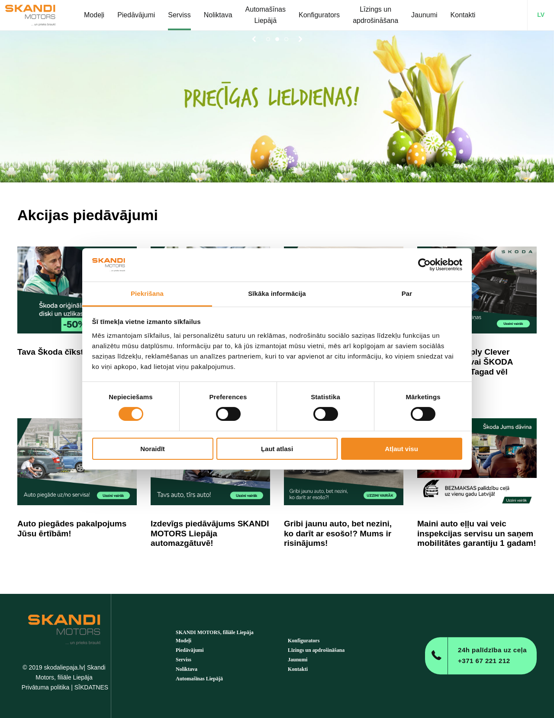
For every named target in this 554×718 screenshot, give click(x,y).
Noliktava (186, 669)
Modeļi (183, 641)
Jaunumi (297, 660)
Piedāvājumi (190, 650)
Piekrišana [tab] (147, 293)
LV (540, 14)
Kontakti (298, 669)
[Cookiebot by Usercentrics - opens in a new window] (424, 264)
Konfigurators (303, 641)
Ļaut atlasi (277, 448)
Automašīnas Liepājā (199, 679)
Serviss (183, 660)
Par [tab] (407, 293)
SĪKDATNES (91, 687)
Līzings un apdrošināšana (316, 650)
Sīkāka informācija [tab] (277, 293)
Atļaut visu (401, 448)
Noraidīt (152, 448)
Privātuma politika (46, 687)
